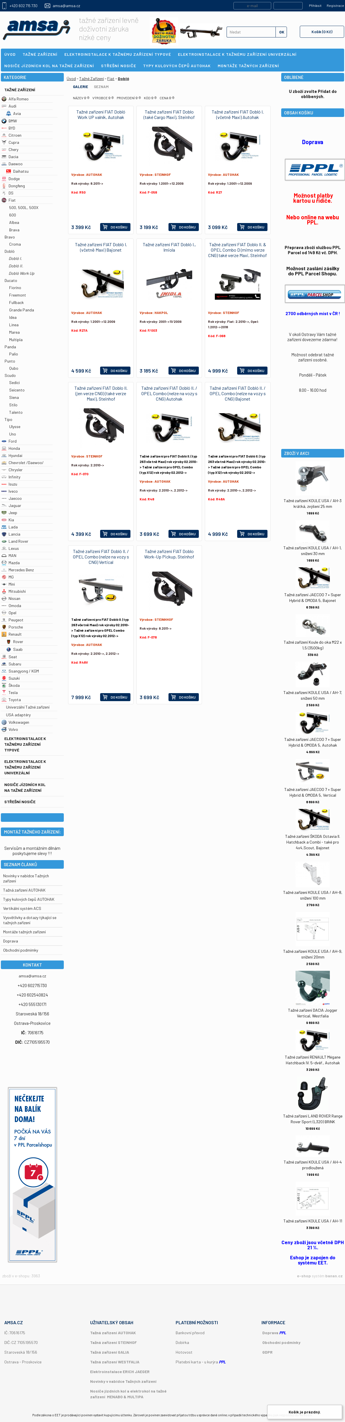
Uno (12, 433)
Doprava (10, 940)
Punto (10, 361)
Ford (9, 441)
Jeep (9, 512)
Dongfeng (13, 185)
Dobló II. (16, 265)
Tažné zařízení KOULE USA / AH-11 (312, 1220)
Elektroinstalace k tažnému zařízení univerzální (25, 767)
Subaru (11, 663)
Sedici (14, 382)
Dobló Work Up (21, 273)
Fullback (16, 302)
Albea (14, 222)
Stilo (13, 404)
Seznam (101, 86)
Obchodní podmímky (20, 950)
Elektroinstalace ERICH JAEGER (120, 1371)
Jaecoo (11, 498)
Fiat (8, 200)
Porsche (12, 627)
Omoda (11, 605)
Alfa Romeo (15, 98)
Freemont (17, 295)
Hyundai (11, 455)
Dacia (9, 156)
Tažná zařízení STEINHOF (113, 1342)
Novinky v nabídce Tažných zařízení (123, 1381)
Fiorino (15, 287)
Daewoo (12, 163)
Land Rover (14, 541)
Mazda (10, 562)
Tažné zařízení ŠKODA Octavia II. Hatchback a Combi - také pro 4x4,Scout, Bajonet (312, 842)
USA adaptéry (18, 714)
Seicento (17, 389)
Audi (8, 106)
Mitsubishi (13, 591)
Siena (14, 397)
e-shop (304, 1275)
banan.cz (334, 1275)
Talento (16, 412)
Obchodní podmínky (281, 1342)
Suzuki (10, 678)
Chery (9, 149)
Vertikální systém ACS (22, 908)
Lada (9, 526)
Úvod (71, 78)
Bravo (10, 236)
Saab (14, 649)
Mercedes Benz (17, 569)
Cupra (10, 142)
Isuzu (9, 484)
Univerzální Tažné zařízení (27, 707)
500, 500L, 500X (23, 207)
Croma (15, 244)
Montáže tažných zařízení (24, 931)
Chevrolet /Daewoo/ (22, 462)
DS (7, 192)
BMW (9, 120)
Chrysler (12, 469)
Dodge (10, 178)
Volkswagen (15, 722)
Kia (7, 519)
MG (7, 576)
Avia (13, 113)
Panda (10, 346)
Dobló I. (15, 258)
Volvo (9, 729)
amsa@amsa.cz (66, 5)
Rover (14, 641)
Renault (11, 634)
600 (12, 214)
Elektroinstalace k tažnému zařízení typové (25, 744)
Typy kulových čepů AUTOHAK (28, 899)
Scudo (10, 375)
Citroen (11, 135)
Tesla (9, 692)
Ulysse (14, 426)
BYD (8, 128)
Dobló (10, 251)
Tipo (8, 419)
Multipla (16, 339)
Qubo (13, 368)
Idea (13, 317)
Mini (8, 584)
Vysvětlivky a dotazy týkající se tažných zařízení (29, 920)
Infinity (10, 476)
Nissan (10, 598)
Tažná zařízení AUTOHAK (24, 890)
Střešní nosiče (19, 801)
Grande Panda (21, 309)
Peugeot (12, 619)
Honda (10, 448)
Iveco (9, 491)
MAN (8, 555)
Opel (8, 612)
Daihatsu (17, 171)
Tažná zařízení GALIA (109, 1352)
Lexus (10, 548)
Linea (14, 324)
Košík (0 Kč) (322, 31)
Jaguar (11, 505)
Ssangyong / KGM (20, 671)
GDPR (267, 1352)
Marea (14, 332)
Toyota (11, 699)
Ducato (11, 280)
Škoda (10, 685)
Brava (14, 229)
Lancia (10, 534)
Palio (13, 353)
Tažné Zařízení (19, 89)
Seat (9, 656)
